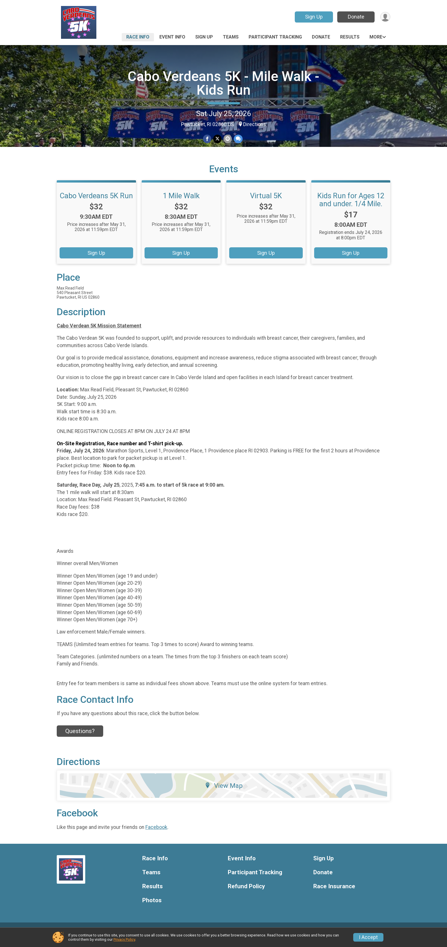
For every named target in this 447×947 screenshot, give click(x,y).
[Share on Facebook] (207, 139)
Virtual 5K (266, 202)
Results (349, 37)
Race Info (137, 37)
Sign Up (313, 17)
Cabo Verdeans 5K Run (96, 202)
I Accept (368, 937)
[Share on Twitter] (217, 139)
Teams (231, 37)
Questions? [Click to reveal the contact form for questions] (80, 737)
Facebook (156, 834)
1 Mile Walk (181, 202)
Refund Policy (246, 893)
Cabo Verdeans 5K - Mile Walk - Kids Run (223, 83)
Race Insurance (334, 893)
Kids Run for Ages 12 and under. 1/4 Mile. (350, 206)
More (375, 37)
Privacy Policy (124, 939)
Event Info (172, 37)
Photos (152, 907)
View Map (224, 792)
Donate (355, 17)
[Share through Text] (237, 139)
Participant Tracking (275, 37)
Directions (254, 124)
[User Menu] (385, 17)
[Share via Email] (227, 139)
